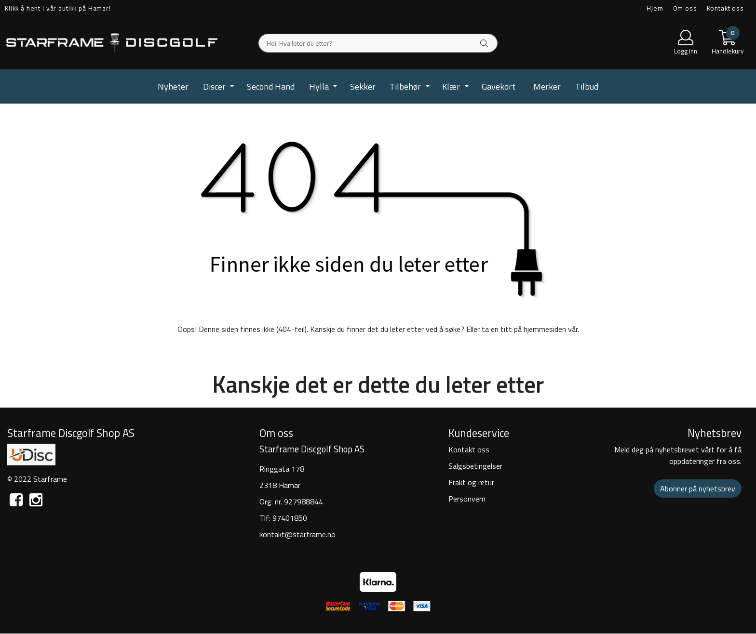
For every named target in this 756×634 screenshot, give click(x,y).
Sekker (363, 86)
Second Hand (271, 86)
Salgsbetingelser (475, 466)
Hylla (320, 86)
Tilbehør (406, 86)
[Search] (378, 43)
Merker (547, 86)
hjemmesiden (545, 329)
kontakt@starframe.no (297, 534)
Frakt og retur (471, 482)
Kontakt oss (725, 8)
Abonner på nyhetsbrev (697, 488)
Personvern (467, 498)
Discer (215, 86)
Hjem (655, 8)
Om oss (685, 8)
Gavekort (498, 86)
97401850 (289, 518)
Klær (452, 86)
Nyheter (173, 86)
